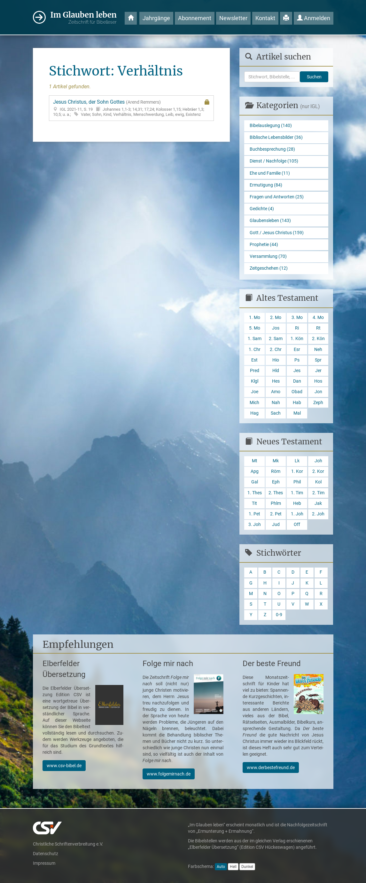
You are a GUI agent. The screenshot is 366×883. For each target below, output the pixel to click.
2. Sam (276, 338)
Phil (297, 482)
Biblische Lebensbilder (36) (276, 137)
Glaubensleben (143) (270, 220)
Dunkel (247, 866)
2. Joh (318, 514)
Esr (297, 349)
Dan (297, 381)
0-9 (279, 614)
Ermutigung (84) (266, 185)
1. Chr (255, 349)
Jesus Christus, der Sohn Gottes (131, 108)
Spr (318, 360)
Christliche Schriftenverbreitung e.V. (68, 844)
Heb (297, 503)
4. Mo (318, 317)
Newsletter (233, 18)
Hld (275, 370)
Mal (297, 413)
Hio (275, 360)
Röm (275, 471)
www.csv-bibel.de (64, 765)
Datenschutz (45, 853)
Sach (276, 413)
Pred (254, 370)
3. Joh (254, 524)
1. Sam (254, 338)
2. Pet (276, 514)
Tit (254, 503)
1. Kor (297, 471)
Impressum (44, 863)
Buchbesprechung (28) (272, 149)
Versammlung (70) (268, 256)
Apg (255, 471)
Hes (276, 381)
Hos (318, 381)
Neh (318, 349)
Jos (275, 328)
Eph (276, 482)
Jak (318, 503)
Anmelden (313, 18)
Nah (276, 402)
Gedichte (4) (262, 208)
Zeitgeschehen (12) (269, 268)
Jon (318, 391)
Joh (318, 461)
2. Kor (318, 471)
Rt (318, 328)
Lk (297, 461)
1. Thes (254, 493)
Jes (296, 370)
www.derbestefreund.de (271, 767)
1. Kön (297, 338)
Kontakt (265, 18)
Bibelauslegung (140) (271, 125)
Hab (297, 402)
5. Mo (254, 328)
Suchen (314, 76)
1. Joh (297, 514)
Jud (276, 524)
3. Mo (297, 317)
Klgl (254, 381)
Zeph (318, 402)
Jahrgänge (156, 18)
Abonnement (194, 18)
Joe (254, 391)
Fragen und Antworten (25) (277, 197)
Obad (297, 391)
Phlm (276, 503)
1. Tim (297, 493)
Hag (254, 413)
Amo (275, 391)
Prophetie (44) (264, 244)
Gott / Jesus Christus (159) (277, 232)
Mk (276, 461)
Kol (318, 482)
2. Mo (275, 317)
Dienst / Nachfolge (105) (274, 161)
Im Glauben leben (84, 18)
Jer (318, 370)
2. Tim (318, 493)
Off (297, 524)
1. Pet (254, 514)
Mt (254, 461)
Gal (254, 482)
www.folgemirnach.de (169, 773)
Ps (297, 360)
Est (254, 360)
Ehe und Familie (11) (270, 173)
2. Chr (276, 349)
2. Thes (276, 493)
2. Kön (318, 338)
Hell (233, 866)
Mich (254, 402)
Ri (297, 328)
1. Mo (254, 317)
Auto (221, 866)
